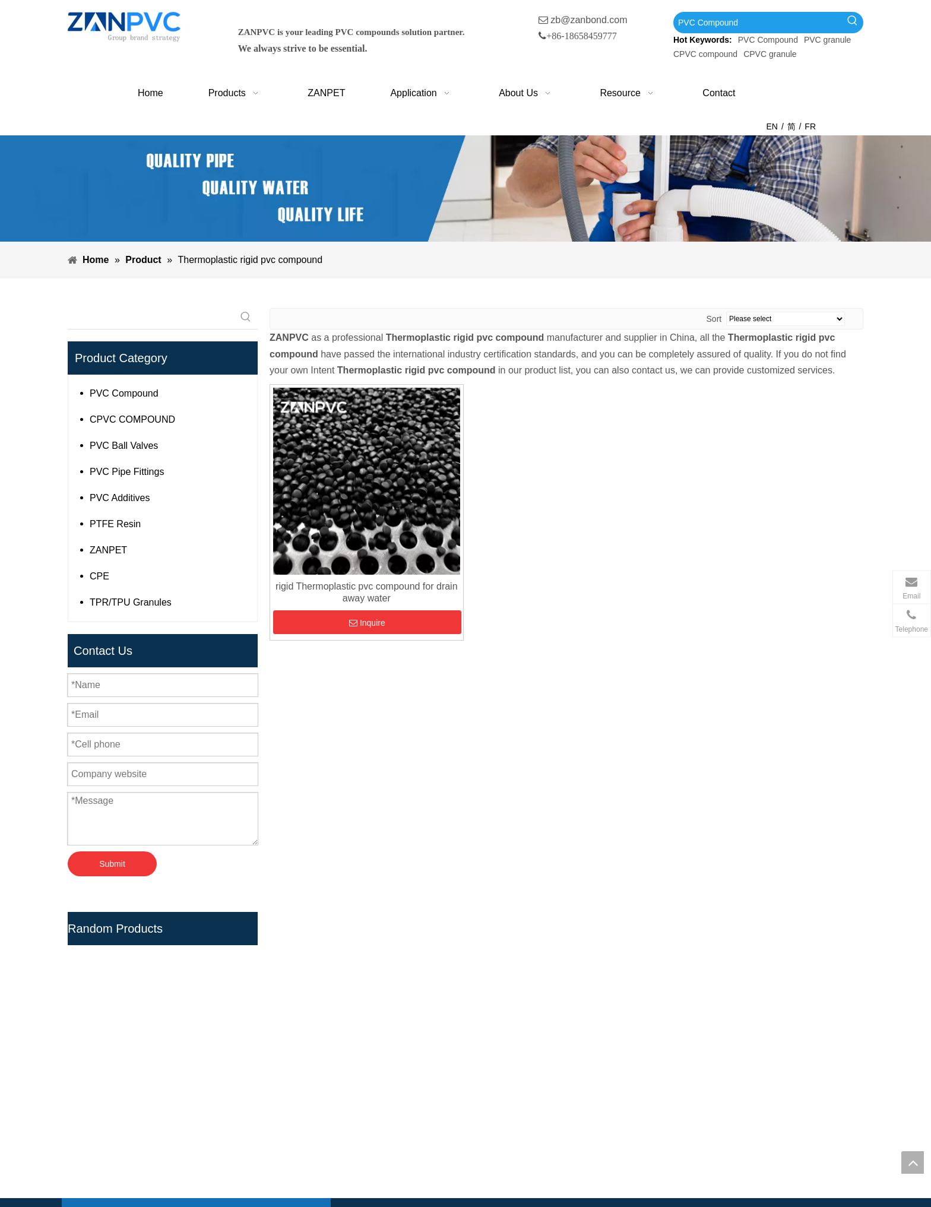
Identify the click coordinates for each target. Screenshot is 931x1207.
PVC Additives (120, 498)
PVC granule (827, 40)
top (912, 1162)
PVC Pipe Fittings (127, 472)
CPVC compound (705, 54)
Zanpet (364, 1039)
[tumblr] (162, 1160)
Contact (366, 1115)
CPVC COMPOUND (132, 419)
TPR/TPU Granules (131, 602)
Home (362, 1001)
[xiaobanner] (465, 188)
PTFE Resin (115, 524)
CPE (99, 576)
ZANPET (108, 550)
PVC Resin (507, 1039)
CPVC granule (770, 54)
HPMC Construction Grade (540, 1153)
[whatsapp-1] (818, 1150)
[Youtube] (138, 1160)
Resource (370, 1096)
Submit (112, 864)
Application (373, 1058)
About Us (369, 1077)
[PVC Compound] (757, 22)
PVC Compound (768, 40)
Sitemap (367, 1134)
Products (368, 1020)
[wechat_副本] (717, 1150)
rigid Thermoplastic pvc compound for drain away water (367, 592)
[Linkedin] (113, 1160)
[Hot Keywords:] (852, 22)
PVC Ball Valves (124, 446)
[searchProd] (151, 317)
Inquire (367, 623)
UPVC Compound (522, 1020)
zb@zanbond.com (588, 20)
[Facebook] (89, 1160)
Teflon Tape (508, 1115)
